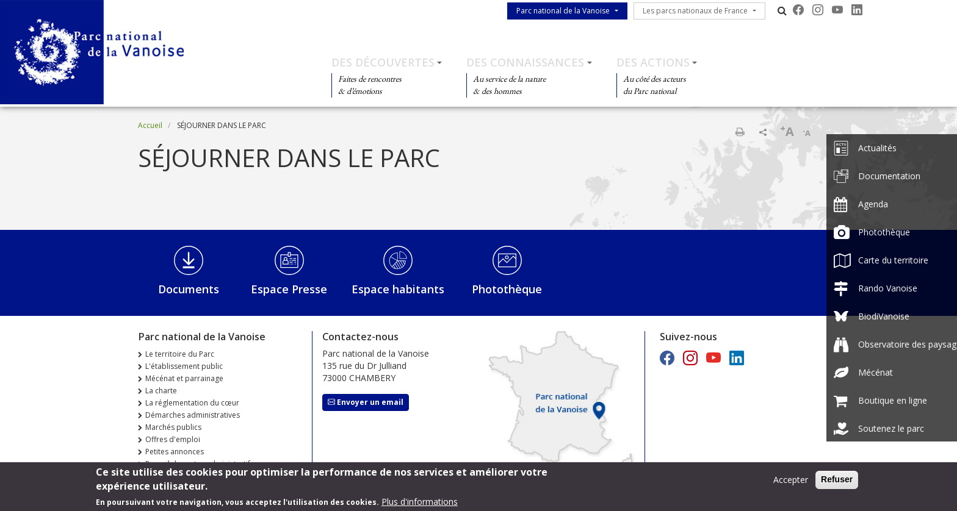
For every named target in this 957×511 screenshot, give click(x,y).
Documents (188, 289)
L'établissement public (184, 366)
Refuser (837, 483)
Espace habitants (398, 289)
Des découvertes (383, 62)
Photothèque (507, 289)
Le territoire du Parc (179, 354)
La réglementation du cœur (192, 403)
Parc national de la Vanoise (563, 10)
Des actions (653, 62)
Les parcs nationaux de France (695, 10)
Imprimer (740, 132)
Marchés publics (173, 427)
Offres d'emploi (172, 439)
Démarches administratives (192, 415)
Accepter (790, 483)
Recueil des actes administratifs (199, 464)
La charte (161, 390)
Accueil (150, 125)
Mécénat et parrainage (184, 378)
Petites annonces (174, 451)
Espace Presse (289, 289)
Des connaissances (525, 62)
